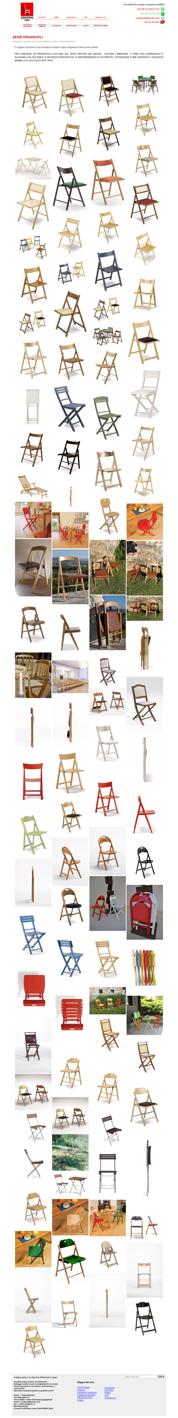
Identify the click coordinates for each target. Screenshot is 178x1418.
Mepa (107, 1392)
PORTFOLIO (71, 17)
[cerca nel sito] (141, 1376)
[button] (163, 13)
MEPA (57, 17)
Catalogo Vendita (86, 1395)
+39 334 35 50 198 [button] (150, 13)
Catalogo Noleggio (87, 1392)
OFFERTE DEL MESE (100, 25)
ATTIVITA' (41, 17)
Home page (83, 1387)
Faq (106, 1395)
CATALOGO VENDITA (42, 25)
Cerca (161, 1376)
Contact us (110, 1398)
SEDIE (54, 41)
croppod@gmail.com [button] (148, 18)
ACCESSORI (56, 25)
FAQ (85, 17)
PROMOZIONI (71, 25)
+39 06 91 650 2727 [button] (148, 9)
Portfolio (109, 1390)
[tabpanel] (89, 56)
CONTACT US (100, 17)
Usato (80, 1400)
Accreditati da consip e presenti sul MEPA (144, 4)
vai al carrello (152, 21)
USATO (86, 25)
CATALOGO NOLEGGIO (27, 25)
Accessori (110, 1387)
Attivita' (81, 1390)
